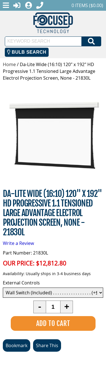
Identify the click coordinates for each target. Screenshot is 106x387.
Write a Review (18, 243)
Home (9, 64)
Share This (47, 345)
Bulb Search (26, 52)
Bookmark (16, 345)
